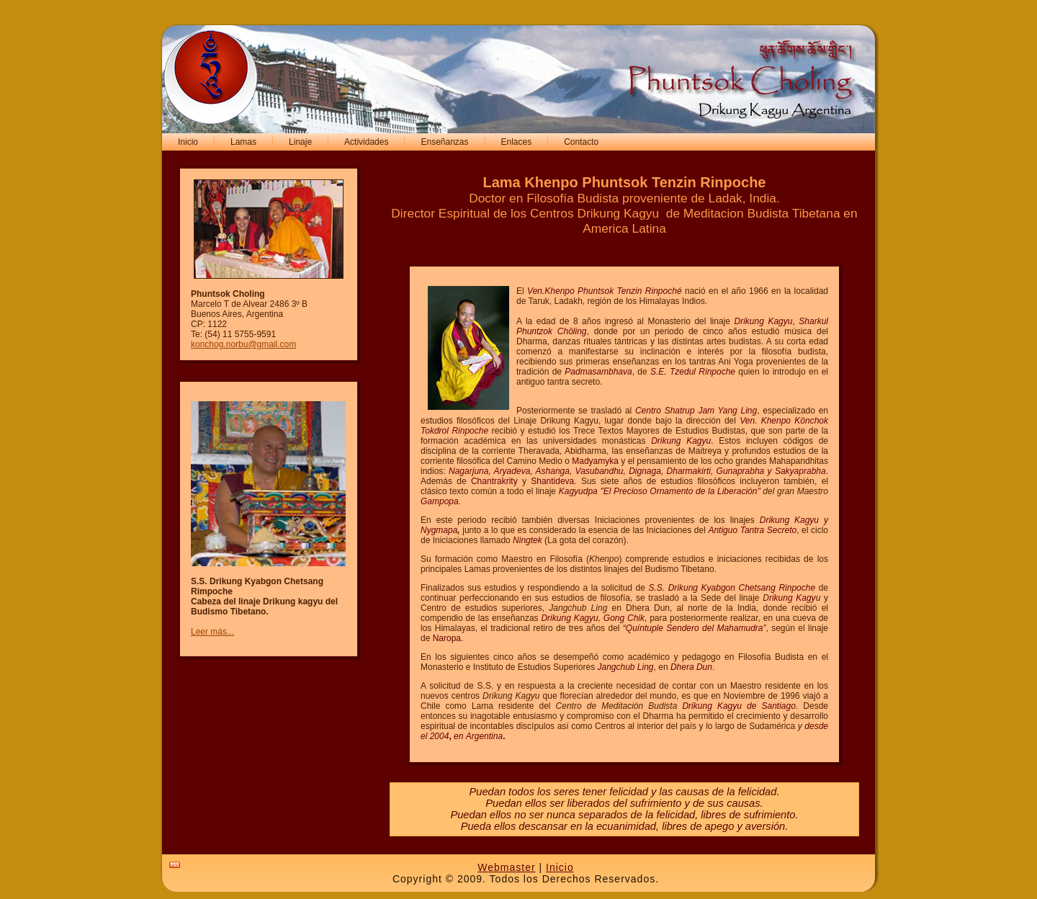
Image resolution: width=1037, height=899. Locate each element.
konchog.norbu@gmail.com (243, 344)
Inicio (560, 867)
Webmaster (506, 867)
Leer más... (212, 632)
